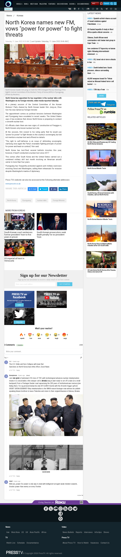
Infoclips (98, 532)
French (106, 3)
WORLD (19, 4)
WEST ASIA (34, 4)
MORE (101, 96)
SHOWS (72, 4)
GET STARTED (64, 284)
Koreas (20, 15)
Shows (106, 532)
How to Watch (83, 543)
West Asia (15, 532)
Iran (7, 532)
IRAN (26, 4)
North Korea (11, 200)
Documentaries (33, 543)
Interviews (88, 532)
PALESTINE (43, 4)
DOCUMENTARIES (83, 4)
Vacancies (94, 543)
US (22, 532)
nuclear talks (41, 200)
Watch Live (10, 543)
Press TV (65, 537)
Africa (43, 532)
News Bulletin (68, 532)
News (9, 15)
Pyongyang (26, 200)
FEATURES (51, 4)
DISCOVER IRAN (62, 4)
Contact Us (105, 543)
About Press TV (69, 543)
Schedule (21, 543)
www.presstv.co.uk (13, 184)
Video (64, 527)
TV (6, 537)
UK (27, 532)
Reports (79, 532)
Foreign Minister (59, 200)
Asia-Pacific (35, 532)
